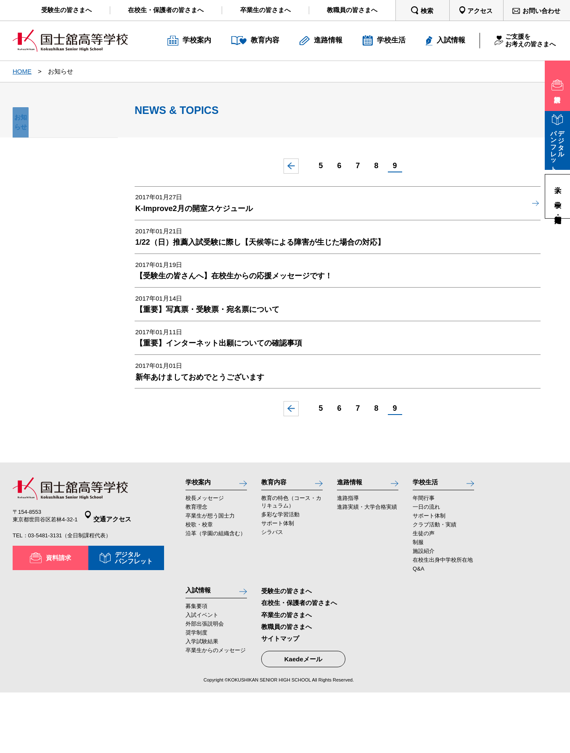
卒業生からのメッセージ (216, 711)
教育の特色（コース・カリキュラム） (291, 558)
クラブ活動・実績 (434, 581)
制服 (418, 599)
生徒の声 (424, 590)
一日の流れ (426, 563)
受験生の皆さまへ (286, 647)
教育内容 (276, 537)
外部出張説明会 (205, 684)
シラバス (272, 589)
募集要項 (196, 666)
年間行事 (424, 554)
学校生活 (428, 537)
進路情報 (352, 537)
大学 (558, 181)
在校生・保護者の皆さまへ (299, 659)
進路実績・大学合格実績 (367, 563)
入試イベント (202, 675)
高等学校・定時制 (558, 210)
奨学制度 (196, 693)
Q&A (418, 625)
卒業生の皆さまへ (286, 671)
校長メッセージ (205, 554)
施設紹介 (424, 608)
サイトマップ (280, 694)
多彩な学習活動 (280, 571)
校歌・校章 (199, 581)
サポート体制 (277, 580)
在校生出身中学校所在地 (443, 616)
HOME (22, 71)
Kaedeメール (303, 715)
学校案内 (201, 537)
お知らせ (65, 122)
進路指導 (348, 554)
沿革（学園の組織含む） (216, 590)
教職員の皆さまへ (286, 683)
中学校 (558, 196)
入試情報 (201, 649)
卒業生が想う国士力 (210, 572)
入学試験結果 (202, 702)
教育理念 (196, 563)
